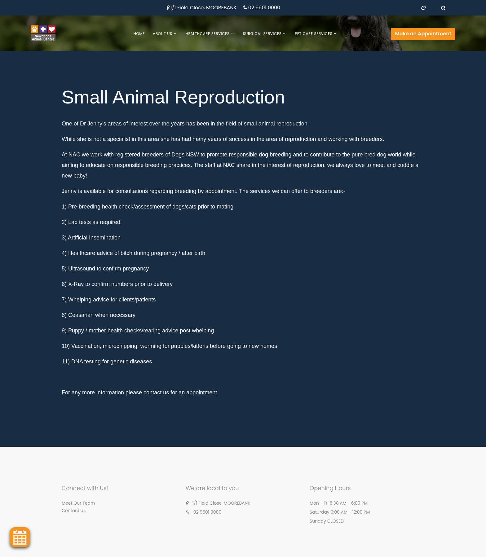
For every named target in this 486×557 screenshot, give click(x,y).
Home (139, 33)
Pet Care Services (313, 33)
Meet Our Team (78, 503)
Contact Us (74, 510)
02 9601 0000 (264, 8)
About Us (162, 33)
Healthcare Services (208, 33)
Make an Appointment (423, 33)
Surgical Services (262, 33)
